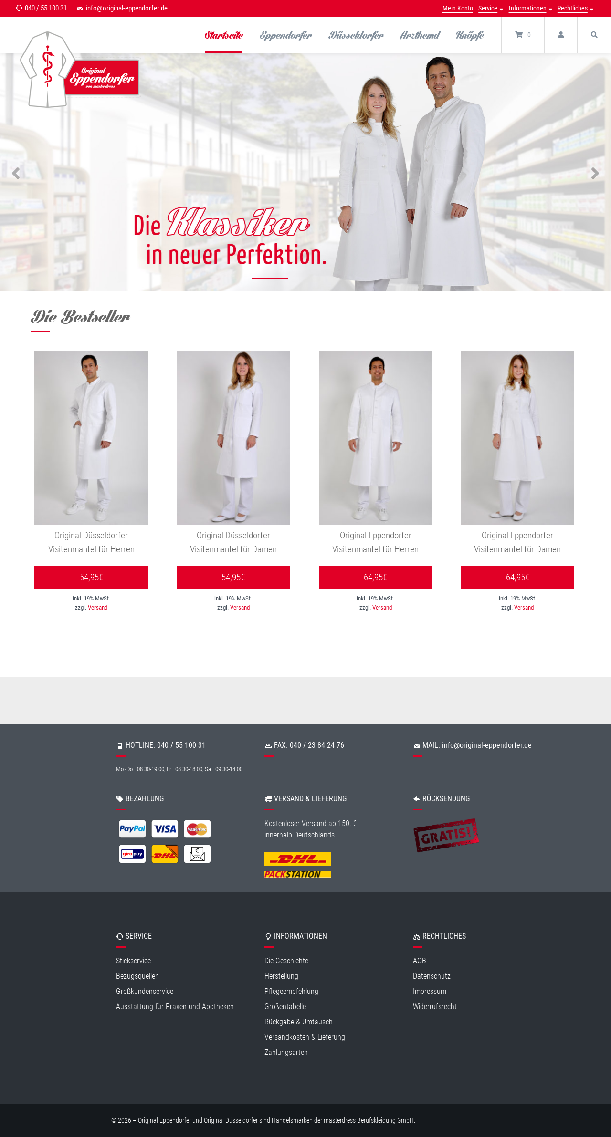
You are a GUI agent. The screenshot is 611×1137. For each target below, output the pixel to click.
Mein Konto (457, 8)
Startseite (223, 34)
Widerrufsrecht (435, 1007)
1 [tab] (270, 280)
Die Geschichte (286, 961)
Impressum (429, 991)
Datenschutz (432, 976)
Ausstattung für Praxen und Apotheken (175, 1007)
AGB (419, 961)
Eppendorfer (286, 34)
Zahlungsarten (286, 1052)
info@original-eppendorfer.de (127, 8)
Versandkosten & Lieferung (304, 1037)
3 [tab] (341, 280)
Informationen (528, 8)
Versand (97, 607)
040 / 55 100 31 (46, 8)
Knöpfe (470, 34)
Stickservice (133, 961)
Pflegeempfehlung (291, 991)
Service (487, 8)
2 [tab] (306, 280)
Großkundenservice (144, 991)
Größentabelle (285, 1007)
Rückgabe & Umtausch (298, 1022)
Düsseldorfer (355, 34)
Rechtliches (573, 8)
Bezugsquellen (137, 976)
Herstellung (281, 976)
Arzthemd (419, 34)
